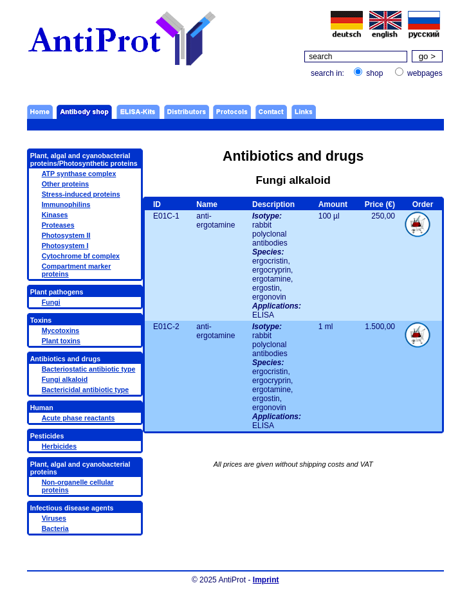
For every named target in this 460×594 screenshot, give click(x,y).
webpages (425, 73)
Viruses (54, 518)
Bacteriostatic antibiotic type (89, 369)
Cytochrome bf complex (81, 256)
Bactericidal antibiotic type (85, 389)
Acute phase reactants (78, 418)
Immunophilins (66, 204)
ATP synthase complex (79, 173)
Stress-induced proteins (81, 194)
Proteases (58, 225)
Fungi (51, 302)
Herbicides (59, 446)
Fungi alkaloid (65, 379)
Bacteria (55, 528)
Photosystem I (65, 245)
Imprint (266, 579)
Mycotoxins (61, 330)
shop (374, 73)
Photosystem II (66, 235)
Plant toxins (61, 341)
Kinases (55, 215)
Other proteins (65, 184)
